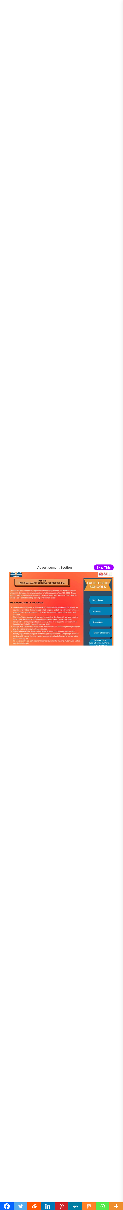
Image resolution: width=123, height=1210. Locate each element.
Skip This (104, 567)
